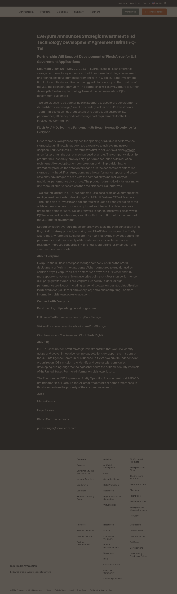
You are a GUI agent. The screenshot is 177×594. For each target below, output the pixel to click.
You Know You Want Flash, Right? (81, 335)
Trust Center (82, 590)
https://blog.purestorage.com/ (76, 308)
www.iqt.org (106, 371)
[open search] (165, 3)
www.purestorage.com (74, 294)
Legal (72, 590)
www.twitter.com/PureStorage (81, 317)
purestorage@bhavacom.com (56, 428)
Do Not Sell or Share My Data (101, 590)
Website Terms (60, 590)
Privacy (49, 590)
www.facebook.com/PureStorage (84, 326)
